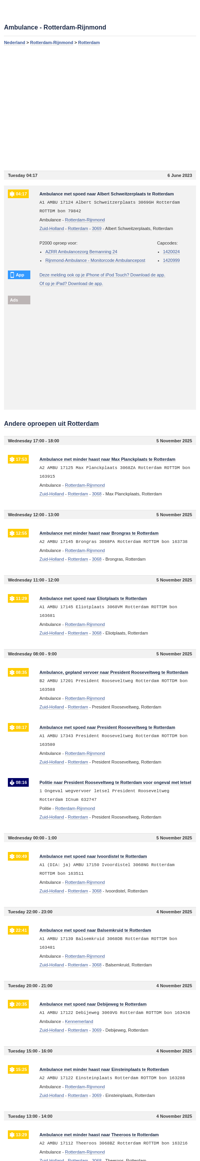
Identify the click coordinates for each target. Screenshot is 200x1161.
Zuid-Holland (51, 228)
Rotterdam (89, 42)
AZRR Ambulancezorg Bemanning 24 (81, 251)
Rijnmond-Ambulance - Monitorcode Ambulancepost (95, 260)
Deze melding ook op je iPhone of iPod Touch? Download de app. (102, 274)
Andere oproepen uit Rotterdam (51, 423)
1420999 (171, 260)
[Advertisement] (100, 108)
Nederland (14, 42)
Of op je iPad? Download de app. (71, 283)
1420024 (171, 251)
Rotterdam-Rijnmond (51, 42)
